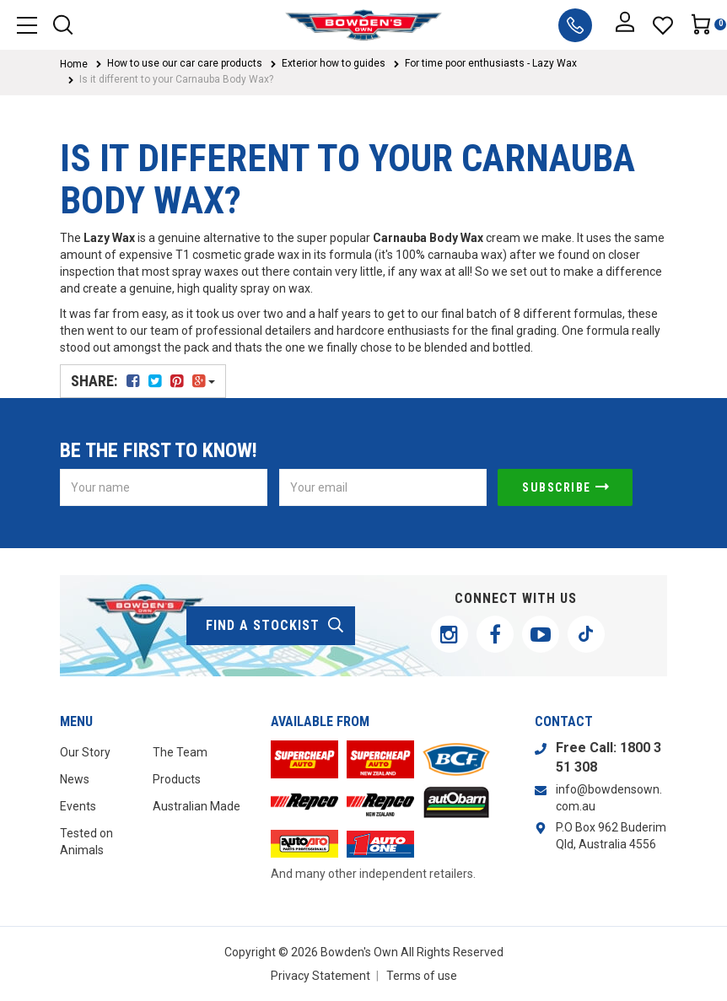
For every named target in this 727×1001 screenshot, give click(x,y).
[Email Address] (383, 487)
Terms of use (421, 975)
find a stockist (275, 625)
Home (74, 64)
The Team (180, 752)
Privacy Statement (320, 975)
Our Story (85, 752)
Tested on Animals (86, 841)
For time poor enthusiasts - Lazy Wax (491, 63)
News (74, 779)
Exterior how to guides (333, 63)
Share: (143, 381)
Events (78, 806)
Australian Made (196, 806)
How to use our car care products (184, 63)
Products (177, 779)
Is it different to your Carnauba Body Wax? (176, 79)
